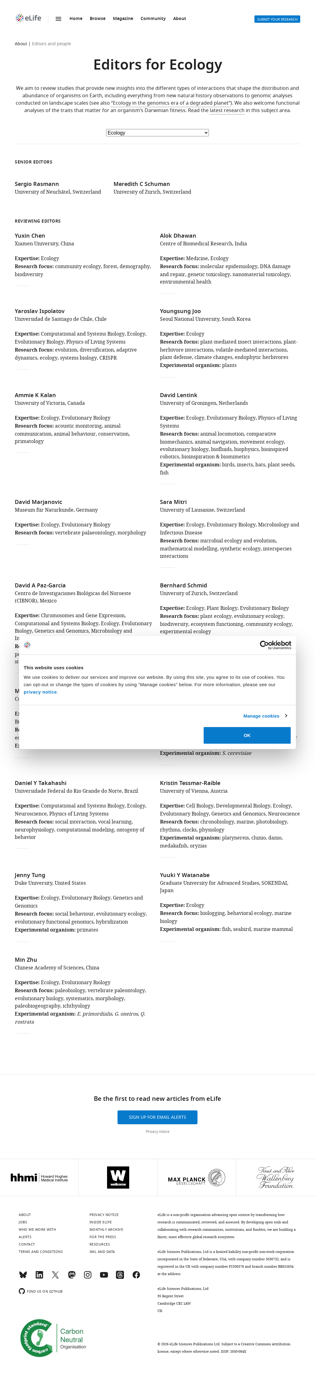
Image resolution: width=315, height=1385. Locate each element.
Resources (100, 1244)
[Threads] (120, 1277)
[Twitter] (55, 1277)
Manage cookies (261, 715)
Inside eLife (101, 1222)
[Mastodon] (71, 1277)
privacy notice (40, 692)
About (179, 18)
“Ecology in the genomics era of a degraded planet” (170, 103)
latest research (227, 110)
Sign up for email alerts (157, 1117)
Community (153, 18)
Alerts (243, 19)
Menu (58, 18)
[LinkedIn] (39, 1277)
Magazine (123, 18)
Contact (27, 1244)
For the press (103, 1236)
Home (76, 18)
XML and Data (102, 1251)
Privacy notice (157, 1131)
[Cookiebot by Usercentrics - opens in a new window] (264, 645)
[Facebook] (136, 1277)
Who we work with (37, 1229)
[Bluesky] (23, 1277)
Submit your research (277, 19)
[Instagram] (87, 1277)
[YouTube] (104, 1277)
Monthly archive (106, 1229)
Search (228, 19)
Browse (98, 18)
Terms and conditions (41, 1251)
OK (247, 735)
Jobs (23, 1222)
